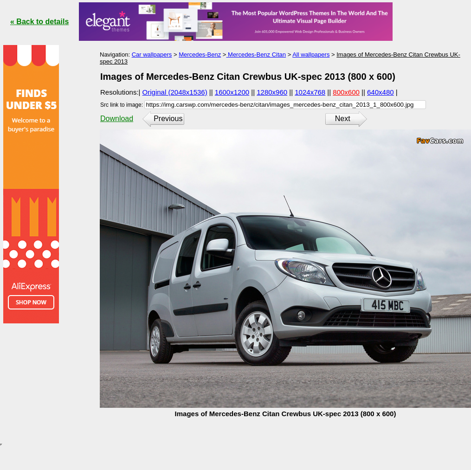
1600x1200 (232, 92)
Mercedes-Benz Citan (256, 54)
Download (116, 118)
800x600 (346, 92)
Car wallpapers (152, 54)
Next (342, 118)
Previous (168, 118)
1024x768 (310, 92)
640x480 (380, 92)
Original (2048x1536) (174, 92)
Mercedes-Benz (200, 54)
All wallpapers (310, 54)
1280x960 (272, 92)
